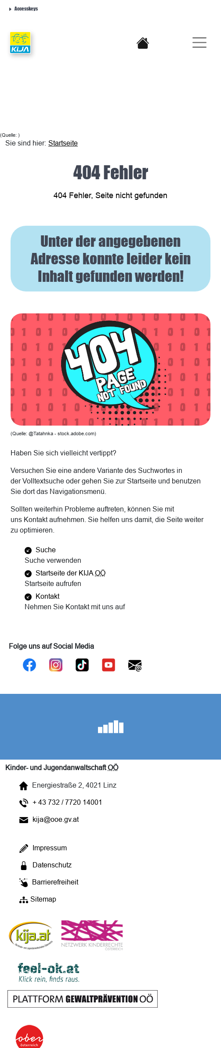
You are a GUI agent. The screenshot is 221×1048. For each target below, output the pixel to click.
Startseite (63, 143)
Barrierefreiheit (48, 882)
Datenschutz (45, 865)
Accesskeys (23, 8)
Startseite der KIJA (65, 573)
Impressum (43, 848)
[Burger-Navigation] (196, 42)
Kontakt (42, 596)
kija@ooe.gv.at (49, 819)
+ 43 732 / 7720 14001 (60, 802)
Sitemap (37, 899)
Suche (40, 550)
